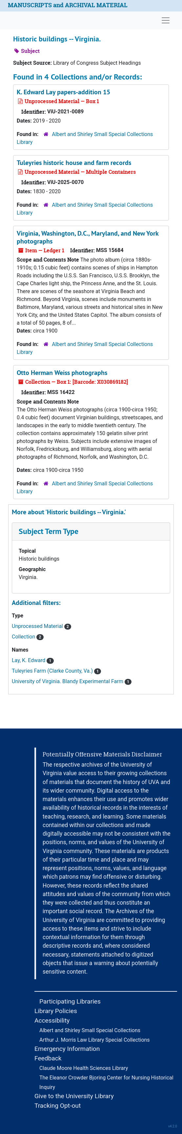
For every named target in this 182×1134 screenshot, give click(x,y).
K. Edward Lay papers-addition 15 (63, 92)
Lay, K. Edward (33, 660)
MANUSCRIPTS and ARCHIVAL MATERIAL (68, 5)
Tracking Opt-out (57, 1105)
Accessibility (52, 1020)
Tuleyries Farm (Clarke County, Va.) (56, 671)
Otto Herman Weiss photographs (62, 372)
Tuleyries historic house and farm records (74, 162)
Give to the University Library (74, 1096)
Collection (28, 637)
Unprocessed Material (41, 626)
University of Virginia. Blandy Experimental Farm (71, 681)
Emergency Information (67, 1049)
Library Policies (55, 1011)
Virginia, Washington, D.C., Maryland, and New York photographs (87, 237)
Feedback (48, 1058)
